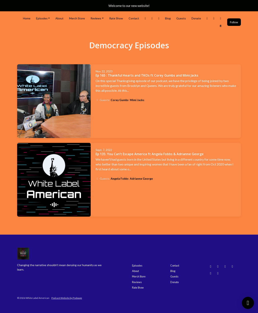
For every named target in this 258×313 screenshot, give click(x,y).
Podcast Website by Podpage (66, 297)
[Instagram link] (152, 18)
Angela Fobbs (120, 178)
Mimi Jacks (137, 100)
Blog (168, 18)
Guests (181, 18)
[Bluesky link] (220, 18)
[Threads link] (207, 18)
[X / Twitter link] (145, 18)
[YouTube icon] (225, 266)
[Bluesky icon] (211, 266)
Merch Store (77, 18)
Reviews (96, 18)
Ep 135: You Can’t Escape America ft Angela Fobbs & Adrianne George (150, 154)
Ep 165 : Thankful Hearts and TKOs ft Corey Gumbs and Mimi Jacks (147, 75)
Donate (196, 18)
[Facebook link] (158, 18)
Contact (134, 18)
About (59, 18)
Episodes (42, 18)
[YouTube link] (213, 18)
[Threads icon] (232, 266)
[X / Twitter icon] (218, 273)
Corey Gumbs (120, 100)
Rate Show (116, 18)
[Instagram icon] (218, 266)
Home (26, 18)
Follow (234, 22)
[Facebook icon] (211, 273)
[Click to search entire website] (220, 26)
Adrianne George (141, 178)
